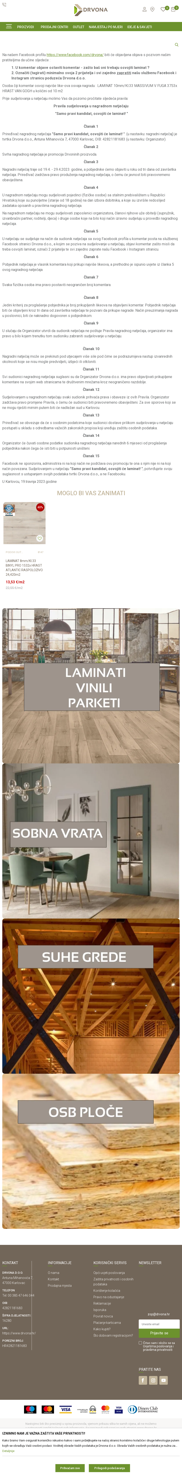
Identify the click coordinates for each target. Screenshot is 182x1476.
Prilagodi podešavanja (109, 1468)
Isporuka (99, 1342)
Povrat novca (103, 1348)
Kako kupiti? (102, 1361)
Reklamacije (102, 1336)
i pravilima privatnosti (158, 1380)
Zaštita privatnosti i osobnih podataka (113, 1314)
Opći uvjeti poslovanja (109, 1305)
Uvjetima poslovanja (157, 1378)
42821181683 (12, 1340)
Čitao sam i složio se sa (159, 1378)
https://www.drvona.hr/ (19, 1365)
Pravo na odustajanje (108, 1329)
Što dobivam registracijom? (113, 1368)
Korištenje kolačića (106, 1323)
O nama (53, 1305)
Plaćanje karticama (107, 1355)
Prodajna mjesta (60, 1318)
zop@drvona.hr (159, 1346)
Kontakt (53, 1311)
